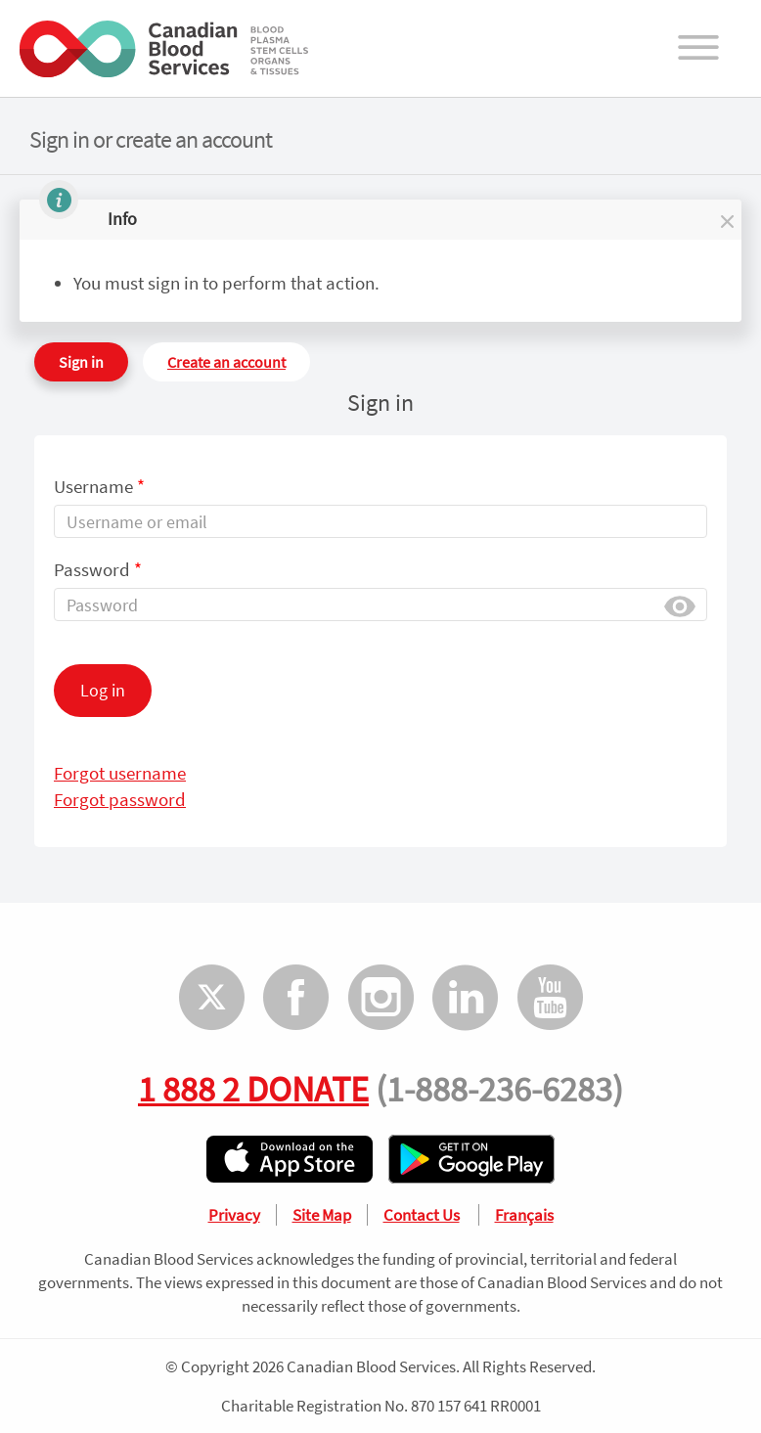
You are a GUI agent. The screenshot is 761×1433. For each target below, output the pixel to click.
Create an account (226, 362)
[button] (726, 219)
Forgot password (120, 799)
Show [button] (679, 605)
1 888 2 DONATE (253, 1088)
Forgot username (120, 772)
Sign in (81, 362)
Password (98, 569)
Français (524, 1215)
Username (99, 486)
